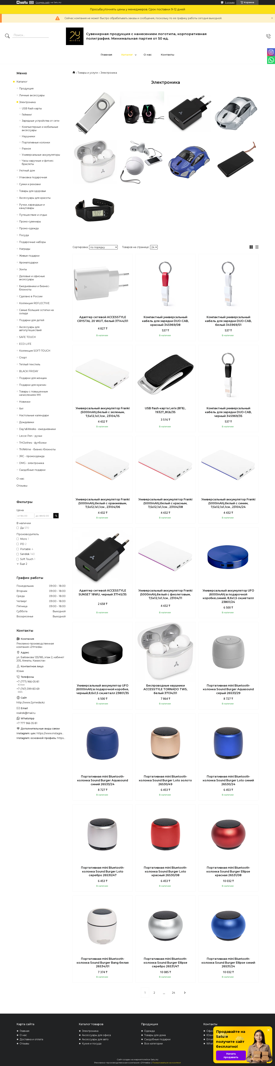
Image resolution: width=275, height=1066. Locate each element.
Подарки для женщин (33, 378)
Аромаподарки (28, 262)
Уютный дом (27, 170)
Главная (106, 54)
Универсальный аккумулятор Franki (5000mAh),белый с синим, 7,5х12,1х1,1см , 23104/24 (228, 503)
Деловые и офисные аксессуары (32, 278)
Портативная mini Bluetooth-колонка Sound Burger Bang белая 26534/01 (103, 962)
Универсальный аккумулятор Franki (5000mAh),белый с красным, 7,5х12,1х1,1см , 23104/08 (165, 503)
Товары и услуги (88, 72)
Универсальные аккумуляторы (41, 154)
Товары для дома (155, 1035)
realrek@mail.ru (25, 713)
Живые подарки (29, 255)
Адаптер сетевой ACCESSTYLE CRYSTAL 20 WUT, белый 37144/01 (102, 319)
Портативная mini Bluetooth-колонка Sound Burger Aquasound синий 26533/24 (102, 780)
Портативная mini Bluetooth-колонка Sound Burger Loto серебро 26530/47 (102, 871)
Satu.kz (154, 1059)
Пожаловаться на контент (166, 1062)
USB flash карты (32, 108)
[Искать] (7, 36)
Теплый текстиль (29, 364)
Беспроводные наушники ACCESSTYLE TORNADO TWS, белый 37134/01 (165, 689)
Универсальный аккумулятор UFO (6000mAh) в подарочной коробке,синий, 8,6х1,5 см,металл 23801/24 (228, 596)
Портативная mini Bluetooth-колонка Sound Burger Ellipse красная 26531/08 (228, 871)
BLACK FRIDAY (28, 371)
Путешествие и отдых (33, 214)
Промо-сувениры (30, 221)
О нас (148, 54)
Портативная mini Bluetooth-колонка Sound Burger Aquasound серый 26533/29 (228, 689)
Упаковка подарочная (33, 177)
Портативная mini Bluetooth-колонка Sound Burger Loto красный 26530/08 (165, 871)
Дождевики (26, 422)
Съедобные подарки (32, 469)
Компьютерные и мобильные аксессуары (40, 128)
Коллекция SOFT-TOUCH (34, 350)
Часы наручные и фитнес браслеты (37, 162)
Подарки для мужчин (32, 384)
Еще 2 (23, 563)
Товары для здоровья (32, 191)
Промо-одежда (29, 228)
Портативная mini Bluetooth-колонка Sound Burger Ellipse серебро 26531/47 (165, 962)
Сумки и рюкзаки (30, 184)
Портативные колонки (36, 142)
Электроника (27, 102)
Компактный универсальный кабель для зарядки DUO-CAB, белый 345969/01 (228, 320)
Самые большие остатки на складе (36, 311)
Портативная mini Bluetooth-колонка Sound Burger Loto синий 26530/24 (228, 780)
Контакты (167, 54)
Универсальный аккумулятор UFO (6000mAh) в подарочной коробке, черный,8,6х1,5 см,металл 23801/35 (102, 689)
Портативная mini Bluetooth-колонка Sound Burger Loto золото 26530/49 (165, 780)
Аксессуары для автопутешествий (30, 328)
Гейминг (27, 114)
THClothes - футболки (32, 442)
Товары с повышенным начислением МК (33, 393)
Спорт (23, 357)
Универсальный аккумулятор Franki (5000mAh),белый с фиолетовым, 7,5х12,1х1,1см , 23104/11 (165, 594)
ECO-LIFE (25, 343)
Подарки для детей (31, 320)
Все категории (153, 1043)
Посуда (24, 235)
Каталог (127, 54)
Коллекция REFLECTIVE (34, 303)
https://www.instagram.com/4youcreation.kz (51, 733)
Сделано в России (30, 296)
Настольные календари (34, 415)
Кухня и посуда (91, 1043)
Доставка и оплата (31, 1039)
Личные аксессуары (32, 95)
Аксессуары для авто (95, 1039)
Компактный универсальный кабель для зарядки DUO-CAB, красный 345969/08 (165, 320)
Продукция (26, 88)
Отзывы (21, 485)
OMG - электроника (31, 463)
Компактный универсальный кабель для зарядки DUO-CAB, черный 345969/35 (228, 412)
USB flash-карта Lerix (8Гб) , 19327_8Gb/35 (165, 410)
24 (173, 992)
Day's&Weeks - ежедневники (37, 429)
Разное (26, 148)
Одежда (149, 1031)
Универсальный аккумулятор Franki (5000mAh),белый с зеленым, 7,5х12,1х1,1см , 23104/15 (103, 412)
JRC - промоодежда (31, 456)
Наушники (28, 136)
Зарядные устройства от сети (40, 120)
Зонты (23, 269)
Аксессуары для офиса (96, 1035)
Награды (24, 248)
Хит (21, 408)
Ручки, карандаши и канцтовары (32, 206)
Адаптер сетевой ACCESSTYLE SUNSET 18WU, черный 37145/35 (103, 592)
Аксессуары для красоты (35, 197)
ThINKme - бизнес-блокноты (37, 449)
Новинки (24, 401)
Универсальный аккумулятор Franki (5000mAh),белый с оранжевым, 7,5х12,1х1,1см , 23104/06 (103, 503)
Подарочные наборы (32, 242)
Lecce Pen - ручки (30, 435)
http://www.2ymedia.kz (30, 702)
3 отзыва (229, 2)
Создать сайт (43, 2)
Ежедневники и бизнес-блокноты (34, 288)
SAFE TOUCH (27, 337)
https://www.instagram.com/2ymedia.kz (61, 738)
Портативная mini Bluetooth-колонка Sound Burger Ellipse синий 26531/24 (228, 962)
